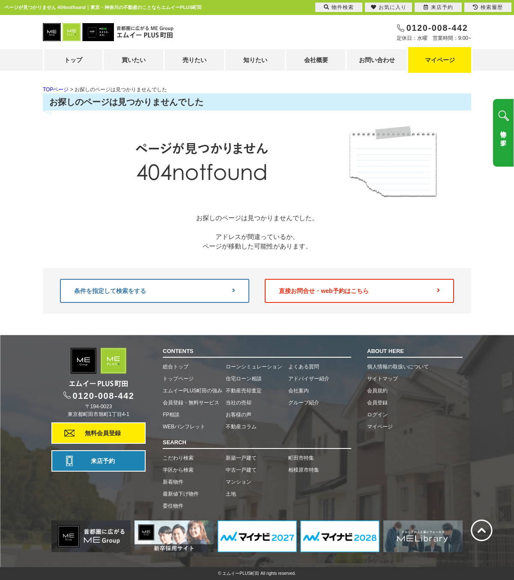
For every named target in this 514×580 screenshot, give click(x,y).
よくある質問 (303, 367)
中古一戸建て (241, 470)
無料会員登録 (103, 433)
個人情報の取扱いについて (398, 367)
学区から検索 (178, 470)
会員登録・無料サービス (191, 403)
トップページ (178, 379)
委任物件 (173, 506)
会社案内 (298, 391)
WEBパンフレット (184, 427)
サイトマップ (382, 379)
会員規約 (377, 391)
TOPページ (56, 90)
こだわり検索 (178, 458)
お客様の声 (238, 415)
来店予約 (103, 460)
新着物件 (173, 482)
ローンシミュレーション (254, 367)
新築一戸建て (241, 458)
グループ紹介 (303, 403)
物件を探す (503, 135)
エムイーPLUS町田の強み (192, 391)
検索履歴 (488, 7)
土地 (231, 494)
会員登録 (377, 403)
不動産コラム (241, 427)
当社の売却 (238, 403)
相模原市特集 (303, 470)
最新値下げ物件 (181, 494)
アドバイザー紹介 (308, 379)
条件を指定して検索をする (154, 290)
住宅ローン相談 (244, 379)
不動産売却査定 (244, 391)
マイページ (440, 60)
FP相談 (171, 415)
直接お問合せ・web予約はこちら (359, 290)
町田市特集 (301, 458)
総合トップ (175, 367)
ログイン (377, 415)
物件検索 (339, 7)
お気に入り (388, 7)
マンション (238, 482)
